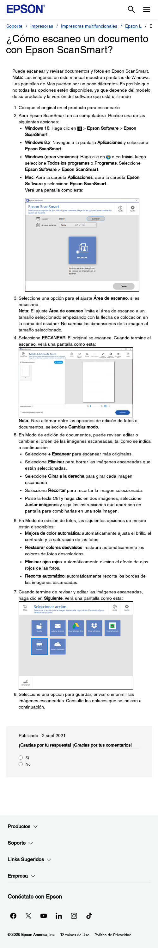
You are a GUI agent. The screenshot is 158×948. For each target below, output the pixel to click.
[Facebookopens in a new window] (13, 915)
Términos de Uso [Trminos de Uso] (74, 935)
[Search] (131, 9)
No (28, 764)
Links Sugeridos (30, 859)
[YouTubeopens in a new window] (43, 915)
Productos (23, 826)
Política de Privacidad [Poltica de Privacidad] (112, 935)
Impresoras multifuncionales (89, 26)
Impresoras (41, 26)
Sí (27, 758)
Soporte (14, 26)
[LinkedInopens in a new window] (58, 915)
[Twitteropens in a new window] (28, 915)
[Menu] (147, 9)
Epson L (133, 26)
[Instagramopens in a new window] (74, 915)
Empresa (21, 876)
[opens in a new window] (89, 915)
